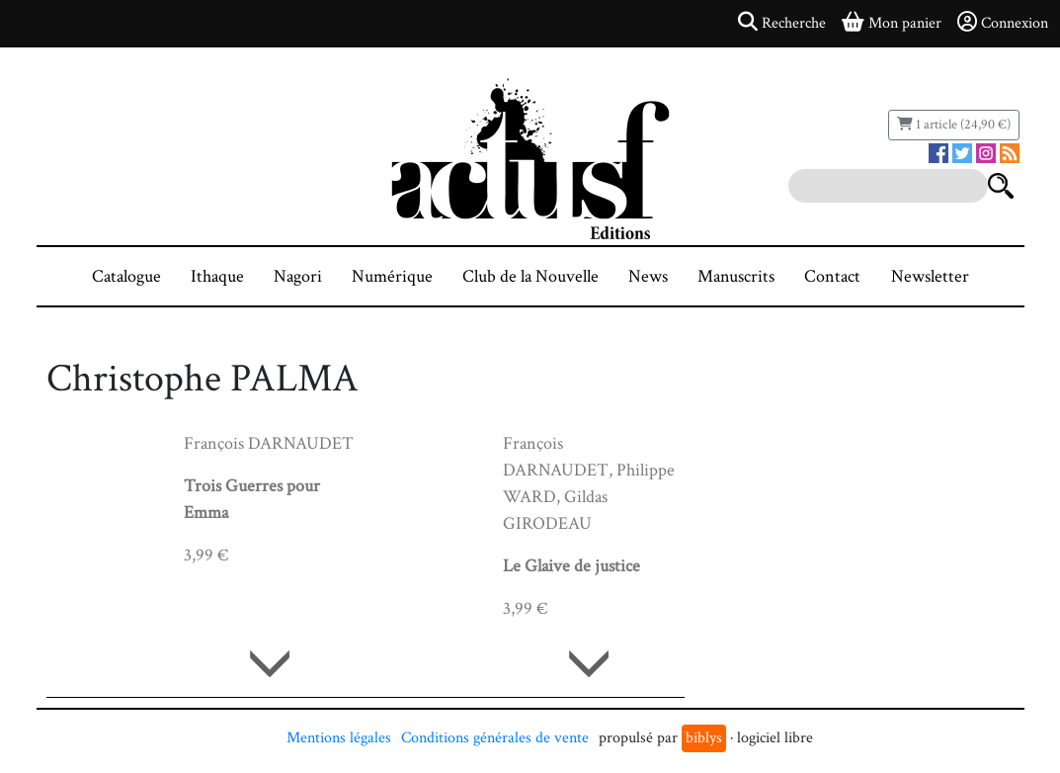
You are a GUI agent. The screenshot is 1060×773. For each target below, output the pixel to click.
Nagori (298, 276)
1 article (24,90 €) (954, 124)
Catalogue (126, 276)
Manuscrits (736, 276)
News (648, 276)
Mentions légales (338, 738)
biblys (704, 738)
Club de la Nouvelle (530, 276)
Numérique (392, 276)
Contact (832, 276)
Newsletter (930, 276)
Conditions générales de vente (495, 738)
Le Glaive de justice (571, 566)
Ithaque (217, 276)
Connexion (1002, 23)
